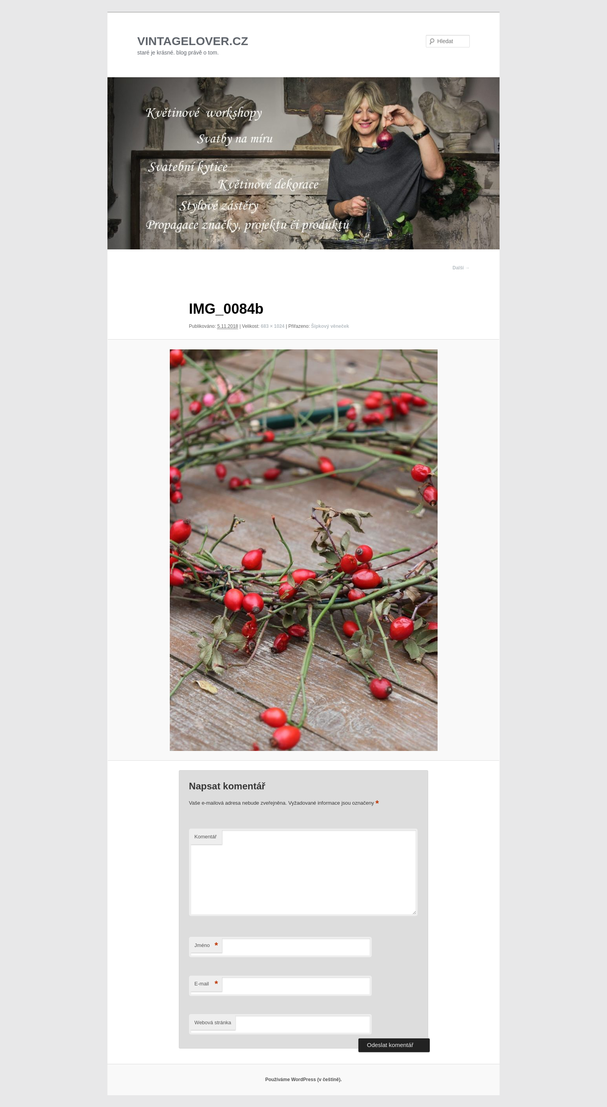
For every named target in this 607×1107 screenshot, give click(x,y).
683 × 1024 (272, 326)
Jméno (206, 945)
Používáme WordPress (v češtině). (303, 1079)
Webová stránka (212, 1022)
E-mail (206, 984)
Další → (461, 268)
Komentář (205, 837)
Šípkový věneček (330, 326)
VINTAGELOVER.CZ (192, 41)
